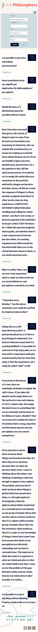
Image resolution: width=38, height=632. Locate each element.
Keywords (14, 22)
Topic (11, 29)
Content (13, 16)
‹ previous (20, 616)
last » (30, 619)
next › (23, 619)
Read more (7, 72)
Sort (11, 36)
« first (9, 616)
